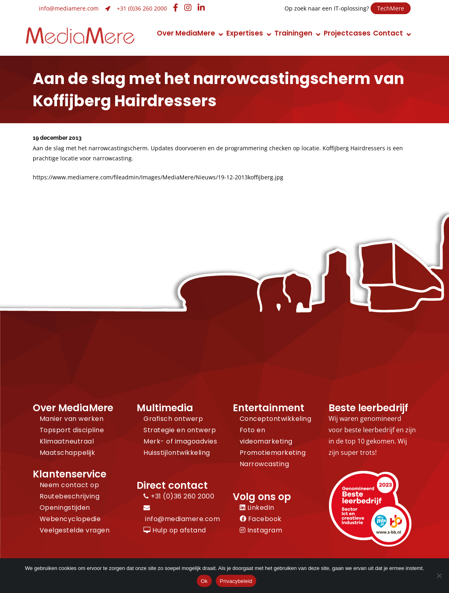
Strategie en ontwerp (179, 430)
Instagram (261, 530)
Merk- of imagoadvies (180, 441)
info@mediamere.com (69, 8)
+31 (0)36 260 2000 (142, 8)
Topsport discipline (72, 430)
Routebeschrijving (70, 496)
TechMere (390, 8)
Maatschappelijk (67, 452)
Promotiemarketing (273, 452)
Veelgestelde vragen (75, 530)
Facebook (261, 519)
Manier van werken (72, 418)
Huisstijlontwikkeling (176, 452)
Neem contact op (69, 485)
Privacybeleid (236, 581)
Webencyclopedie (70, 519)
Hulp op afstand (174, 530)
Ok (204, 581)
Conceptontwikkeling (276, 418)
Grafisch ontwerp (173, 418)
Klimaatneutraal (67, 441)
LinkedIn (257, 507)
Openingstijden (65, 507)
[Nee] (439, 576)
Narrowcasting (264, 464)
